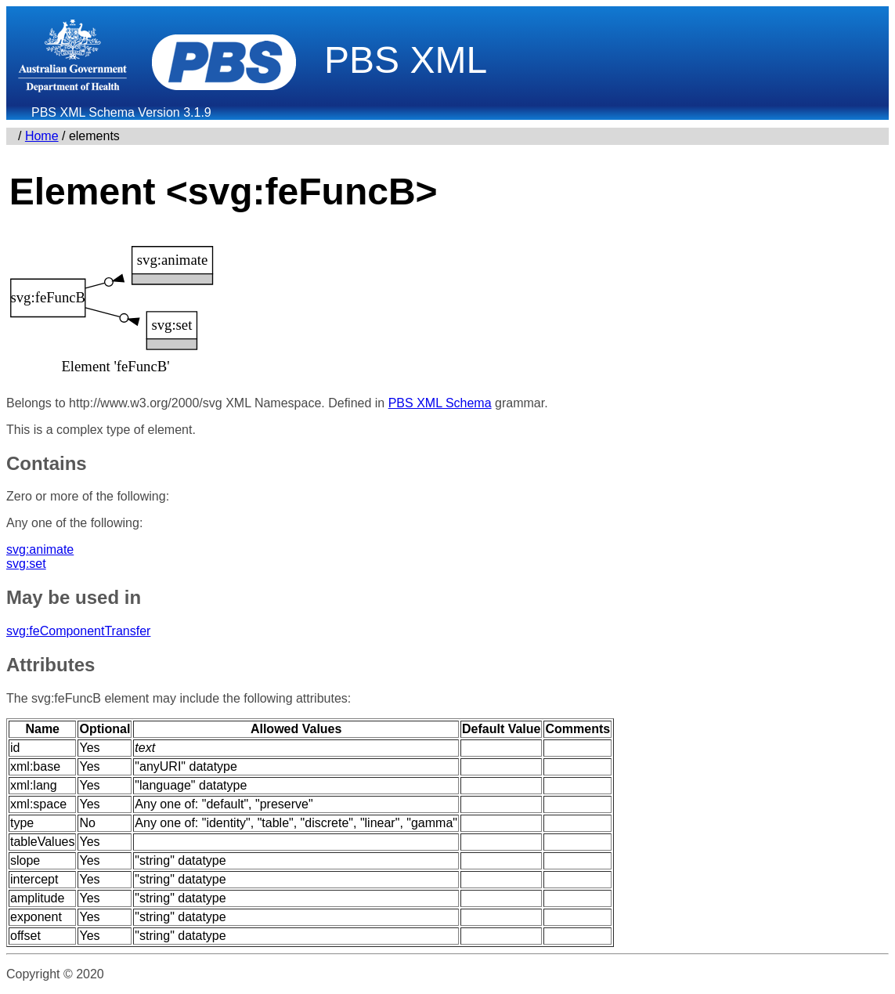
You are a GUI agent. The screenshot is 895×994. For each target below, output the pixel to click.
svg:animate (40, 549)
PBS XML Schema (440, 403)
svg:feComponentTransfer (78, 631)
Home (42, 136)
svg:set (26, 563)
